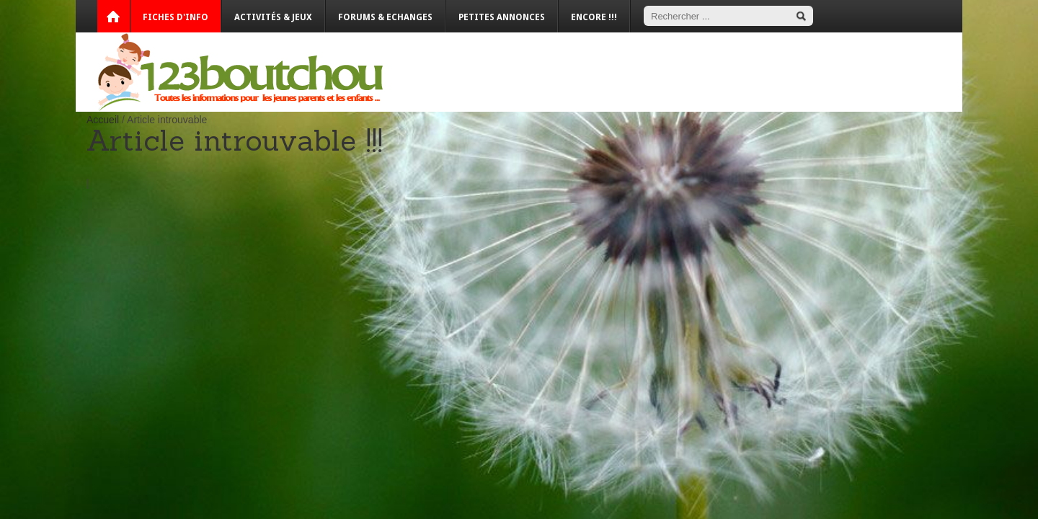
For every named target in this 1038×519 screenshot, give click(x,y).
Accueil (102, 119)
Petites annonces (501, 17)
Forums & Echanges (385, 17)
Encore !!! (594, 17)
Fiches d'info (175, 17)
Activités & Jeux (273, 17)
